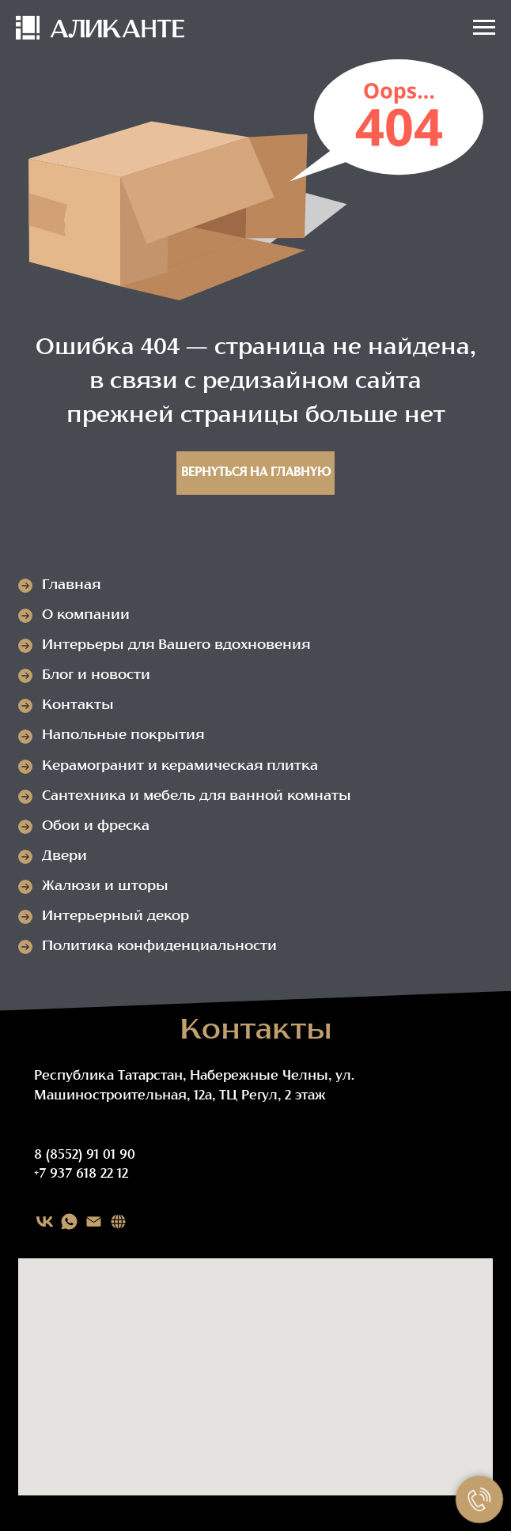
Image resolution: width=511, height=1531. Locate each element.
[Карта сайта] (118, 1221)
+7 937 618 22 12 (81, 1174)
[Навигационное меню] (484, 28)
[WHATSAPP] (69, 1221)
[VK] (45, 1221)
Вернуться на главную (256, 473)
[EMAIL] (94, 1221)
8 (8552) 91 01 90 (84, 1155)
